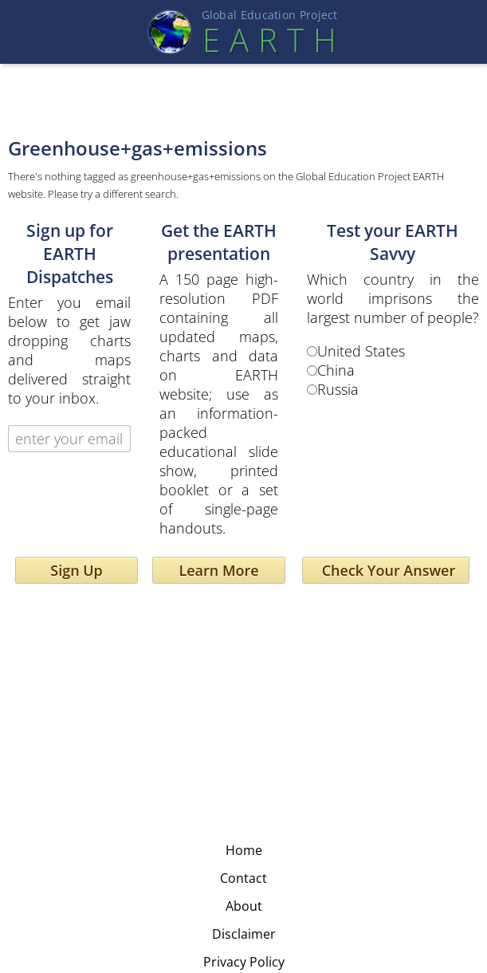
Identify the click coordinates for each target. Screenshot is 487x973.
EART (269, 39)
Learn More (218, 570)
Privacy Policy (244, 962)
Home (244, 850)
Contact (243, 878)
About (244, 906)
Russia (338, 389)
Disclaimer (244, 934)
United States (361, 350)
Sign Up (76, 570)
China (336, 370)
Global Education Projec (270, 14)
